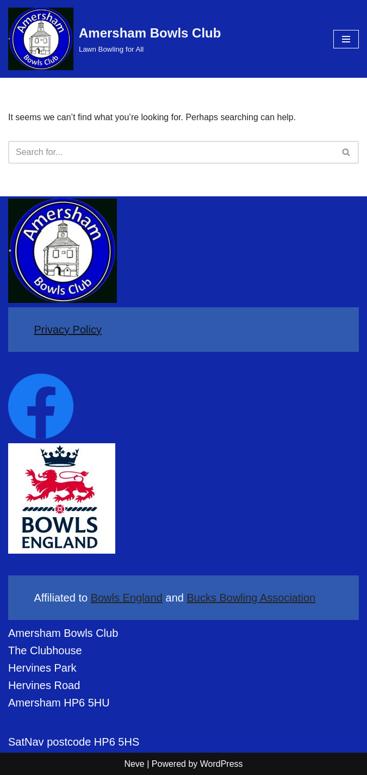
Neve (134, 763)
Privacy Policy (68, 330)
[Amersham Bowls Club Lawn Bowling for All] (114, 39)
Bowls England (127, 598)
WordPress (221, 763)
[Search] (171, 152)
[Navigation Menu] (346, 39)
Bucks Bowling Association (250, 598)
